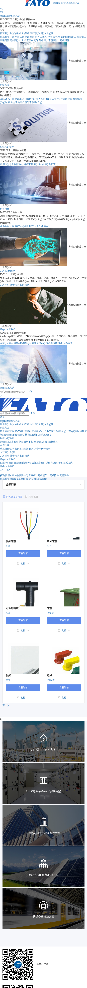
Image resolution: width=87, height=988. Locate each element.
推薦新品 (4, 37)
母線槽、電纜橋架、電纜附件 (44, 475)
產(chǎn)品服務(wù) (10, 16)
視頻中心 (18, 164)
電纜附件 (64, 475)
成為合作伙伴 (7, 226)
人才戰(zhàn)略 (7, 271)
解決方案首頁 (7, 431)
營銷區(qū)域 (6, 164)
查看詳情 (23, 553)
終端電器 (34, 37)
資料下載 (28, 164)
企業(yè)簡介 (6, 343)
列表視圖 (33, 496)
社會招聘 (14, 285)
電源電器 (81, 37)
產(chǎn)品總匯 (24, 33)
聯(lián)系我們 (7, 466)
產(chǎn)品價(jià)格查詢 (46, 164)
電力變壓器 (70, 37)
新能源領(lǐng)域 (8, 435)
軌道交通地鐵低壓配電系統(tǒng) (25, 102)
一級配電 (14, 37)
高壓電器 (4, 40)
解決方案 (4, 85)
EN (8, 470)
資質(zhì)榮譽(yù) (22, 343)
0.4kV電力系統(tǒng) (40, 99)
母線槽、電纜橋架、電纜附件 (54, 40)
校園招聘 (24, 285)
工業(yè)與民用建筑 (62, 99)
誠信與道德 (51, 343)
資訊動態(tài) (38, 343)
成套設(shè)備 (31, 40)
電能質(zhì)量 (17, 40)
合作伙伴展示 (43, 226)
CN (1, 470)
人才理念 (4, 285)
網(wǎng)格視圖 (14, 496)
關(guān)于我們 (8, 329)
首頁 (2, 417)
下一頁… (7, 705)
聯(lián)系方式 (65, 343)
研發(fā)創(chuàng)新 (42, 33)
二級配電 (24, 37)
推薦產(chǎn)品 (8, 33)
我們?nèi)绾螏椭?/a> (26, 226)
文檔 (23, 563)
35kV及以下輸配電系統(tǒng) (15, 99)
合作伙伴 (4, 209)
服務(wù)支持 (7, 147)
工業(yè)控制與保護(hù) (52, 37)
